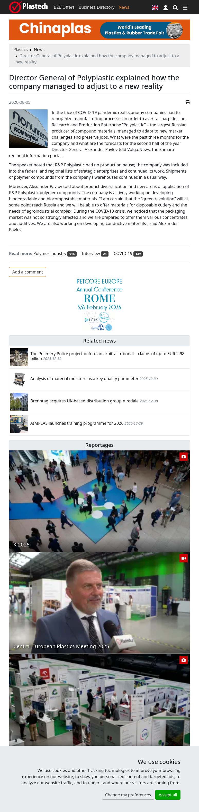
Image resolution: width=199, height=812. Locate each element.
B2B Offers (64, 7)
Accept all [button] (168, 795)
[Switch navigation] (185, 7)
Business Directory (97, 7)
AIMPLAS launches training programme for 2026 (76, 423)
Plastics (20, 49)
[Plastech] (28, 7)
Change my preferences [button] (128, 795)
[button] (165, 7)
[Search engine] (175, 7)
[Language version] (155, 7)
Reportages (99, 444)
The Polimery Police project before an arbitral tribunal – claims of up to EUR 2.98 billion (107, 356)
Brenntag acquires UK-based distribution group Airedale (84, 401)
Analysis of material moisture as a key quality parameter (84, 378)
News (124, 7)
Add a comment (27, 272)
